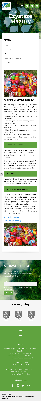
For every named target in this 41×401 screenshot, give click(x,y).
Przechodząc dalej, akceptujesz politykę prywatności (18, 288)
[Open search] (37, 6)
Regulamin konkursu (11, 217)
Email (5, 281)
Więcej (20, 26)
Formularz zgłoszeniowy (12, 221)
